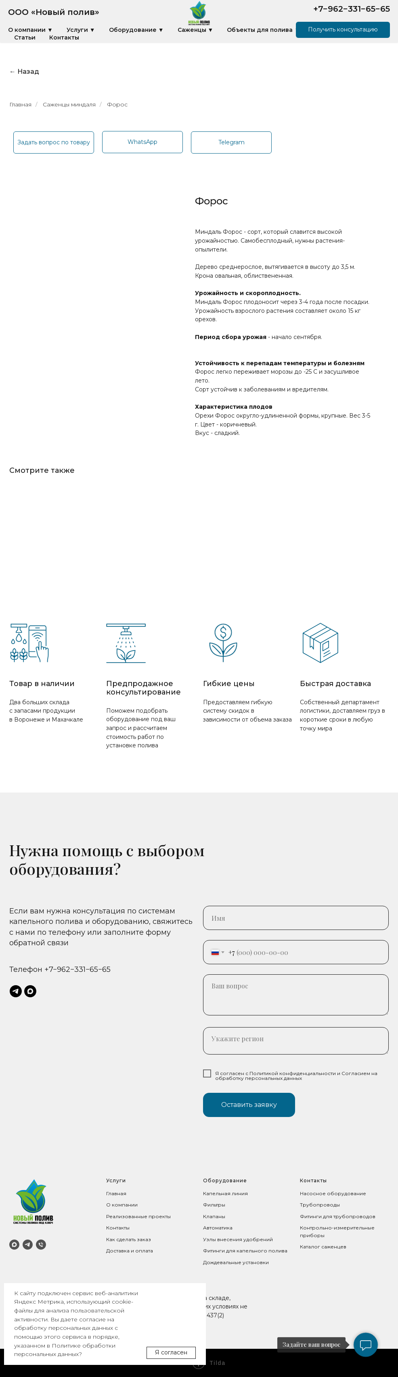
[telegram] (16, 991)
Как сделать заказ (128, 1239)
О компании (122, 1205)
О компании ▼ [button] (30, 29)
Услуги (116, 1180)
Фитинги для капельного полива (245, 1251)
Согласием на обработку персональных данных (296, 1075)
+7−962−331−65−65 (351, 9)
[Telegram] (28, 1245)
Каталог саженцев (323, 1247)
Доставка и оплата (129, 1251)
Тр (303, 1205)
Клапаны (214, 1216)
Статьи (25, 37)
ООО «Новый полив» (53, 12)
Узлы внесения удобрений (238, 1239)
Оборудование (225, 1180)
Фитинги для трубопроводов (337, 1216)
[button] (343, 30)
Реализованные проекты (138, 1216)
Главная (20, 104)
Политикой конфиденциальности (292, 1073)
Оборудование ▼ (136, 29)
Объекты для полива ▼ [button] (263, 29)
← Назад (24, 71)
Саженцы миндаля (69, 104)
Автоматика (218, 1228)
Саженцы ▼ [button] (196, 29)
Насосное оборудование (333, 1193)
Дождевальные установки (236, 1262)
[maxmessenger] (30, 991)
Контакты (64, 37)
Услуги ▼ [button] (81, 29)
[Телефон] (41, 1245)
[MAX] (14, 1245)
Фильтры (214, 1205)
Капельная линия (225, 1193)
